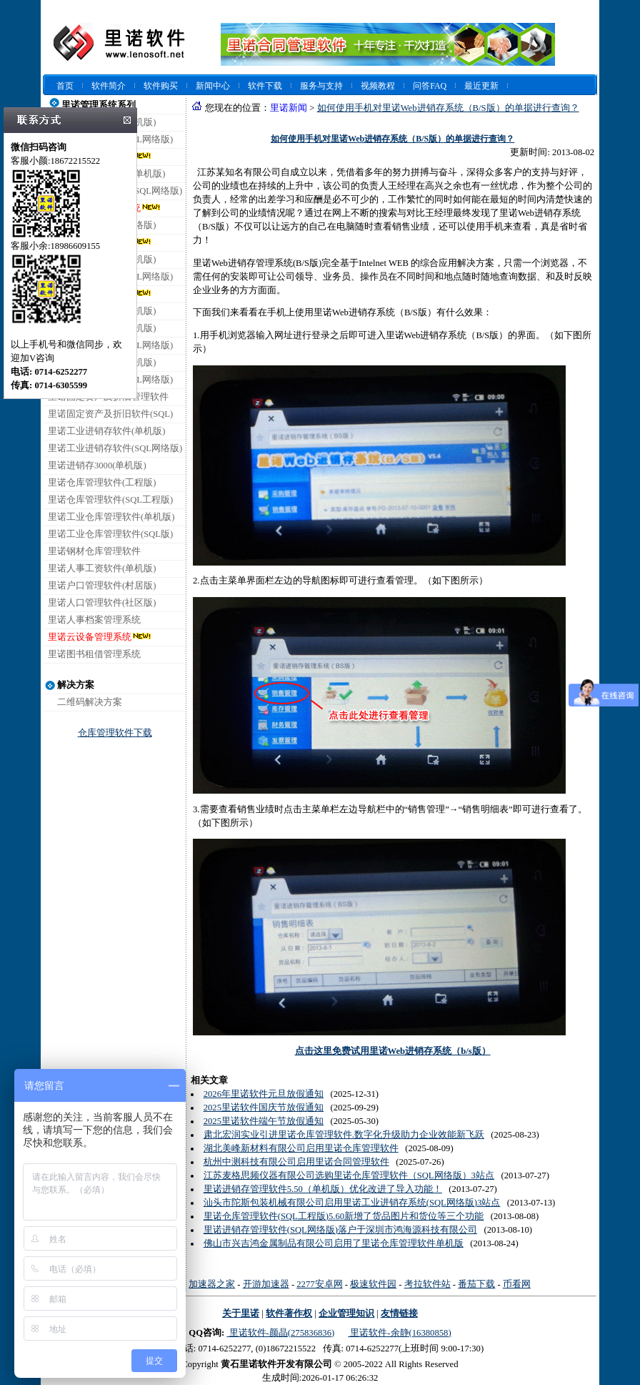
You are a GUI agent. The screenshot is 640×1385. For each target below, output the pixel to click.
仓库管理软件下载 (115, 733)
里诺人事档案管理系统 (94, 620)
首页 (65, 86)
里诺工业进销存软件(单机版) (106, 431)
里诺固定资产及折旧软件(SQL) (110, 414)
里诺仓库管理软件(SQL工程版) (110, 500)
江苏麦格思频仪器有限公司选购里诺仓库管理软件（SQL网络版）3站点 (349, 1175)
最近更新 (481, 86)
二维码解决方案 (89, 702)
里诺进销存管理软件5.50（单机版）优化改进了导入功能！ (323, 1189)
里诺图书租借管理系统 (94, 654)
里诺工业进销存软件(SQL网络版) (115, 448)
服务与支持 (321, 86)
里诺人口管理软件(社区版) (102, 603)
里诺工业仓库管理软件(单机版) (111, 517)
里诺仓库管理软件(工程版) (102, 483)
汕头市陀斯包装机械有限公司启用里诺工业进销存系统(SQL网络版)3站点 (352, 1203)
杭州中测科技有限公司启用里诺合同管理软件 (296, 1162)
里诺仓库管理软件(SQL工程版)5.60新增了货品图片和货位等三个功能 (344, 1216)
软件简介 (108, 86)
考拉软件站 (427, 1284)
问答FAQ (429, 86)
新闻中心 (213, 86)
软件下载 (265, 86)
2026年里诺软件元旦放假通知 (264, 1094)
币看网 (517, 1284)
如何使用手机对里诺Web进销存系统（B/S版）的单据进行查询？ (448, 108)
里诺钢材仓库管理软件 (94, 551)
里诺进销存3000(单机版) (97, 465)
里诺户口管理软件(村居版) (102, 586)
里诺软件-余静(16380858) (399, 1333)
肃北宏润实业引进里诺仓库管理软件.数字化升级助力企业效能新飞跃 (344, 1135)
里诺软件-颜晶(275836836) (280, 1333)
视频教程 (378, 86)
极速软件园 (373, 1284)
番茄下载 (476, 1284)
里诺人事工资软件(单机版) (102, 568)
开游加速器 (266, 1284)
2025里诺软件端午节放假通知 (264, 1121)
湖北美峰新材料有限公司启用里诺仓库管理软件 (301, 1148)
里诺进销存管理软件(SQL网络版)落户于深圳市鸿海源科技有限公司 (340, 1230)
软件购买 (161, 86)
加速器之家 (212, 1284)
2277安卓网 (319, 1284)
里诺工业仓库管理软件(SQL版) (110, 534)
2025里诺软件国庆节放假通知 (264, 1108)
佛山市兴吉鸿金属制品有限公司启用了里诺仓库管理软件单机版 (334, 1243)
